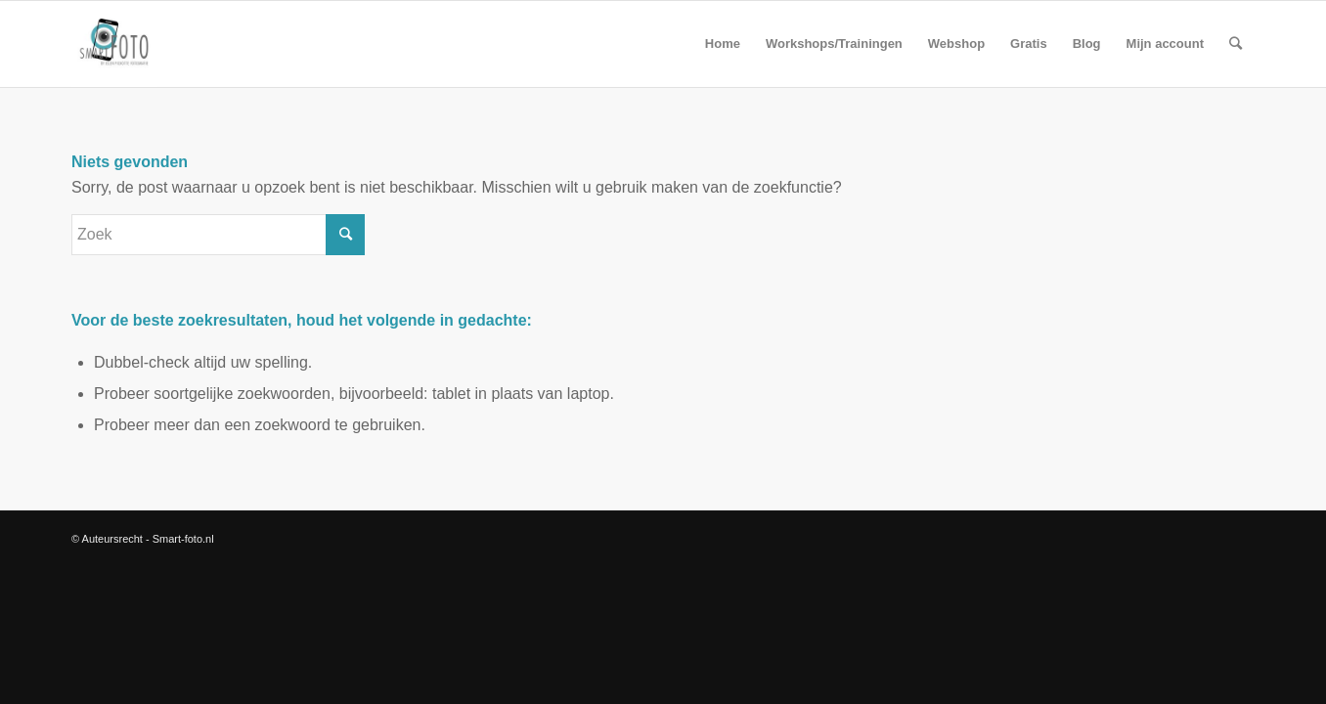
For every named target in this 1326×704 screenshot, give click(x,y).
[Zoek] (1235, 44)
